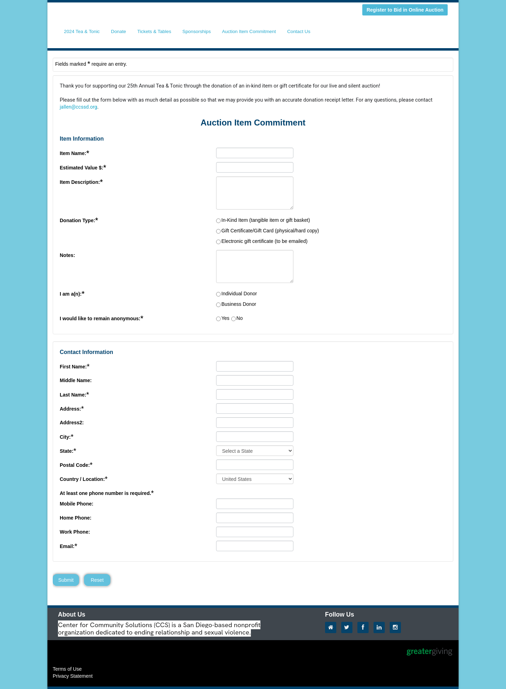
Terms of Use (67, 669)
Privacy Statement (73, 676)
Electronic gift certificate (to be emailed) (264, 241)
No (239, 318)
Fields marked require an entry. (91, 63)
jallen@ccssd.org (78, 107)
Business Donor (238, 304)
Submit (66, 580)
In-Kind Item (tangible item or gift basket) (265, 220)
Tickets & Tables (154, 31)
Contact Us (298, 31)
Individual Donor (239, 293)
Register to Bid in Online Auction (404, 10)
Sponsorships (196, 31)
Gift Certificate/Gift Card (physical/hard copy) (270, 230)
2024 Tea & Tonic (82, 31)
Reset (97, 580)
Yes (225, 318)
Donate (118, 31)
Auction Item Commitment (249, 31)
